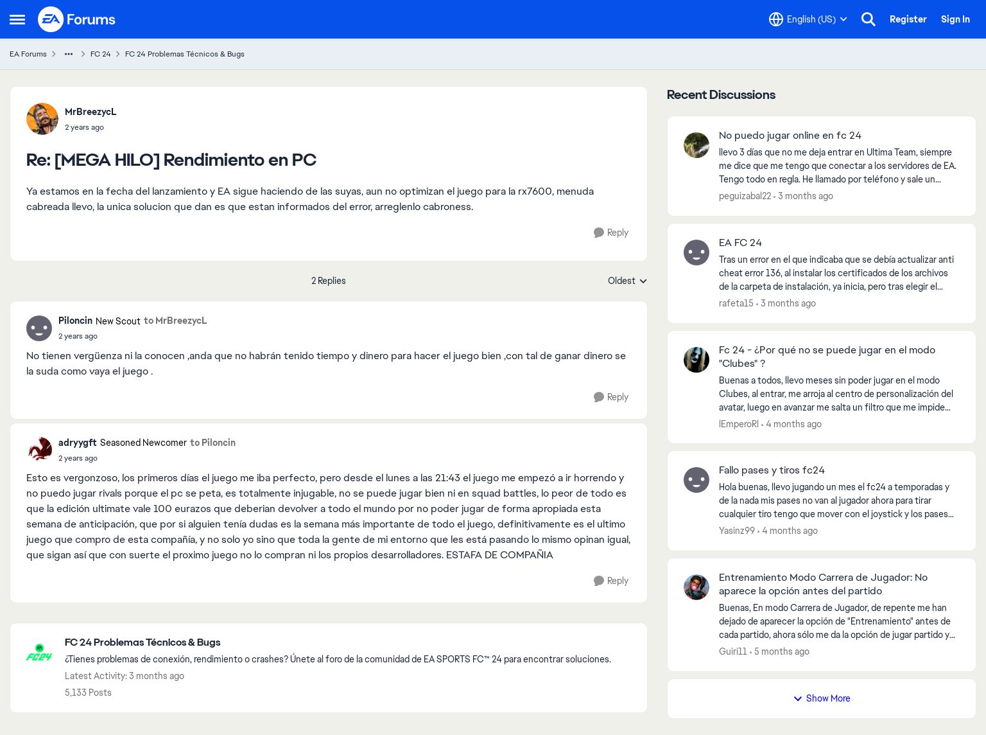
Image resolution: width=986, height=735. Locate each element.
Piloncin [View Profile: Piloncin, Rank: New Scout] (75, 320)
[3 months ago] (803, 196)
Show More (822, 698)
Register (908, 19)
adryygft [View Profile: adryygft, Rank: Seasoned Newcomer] (77, 442)
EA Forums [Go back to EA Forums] (28, 54)
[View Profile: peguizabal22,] (696, 145)
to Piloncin (213, 442)
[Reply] (611, 233)
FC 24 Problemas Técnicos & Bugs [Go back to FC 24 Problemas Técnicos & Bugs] (185, 54)
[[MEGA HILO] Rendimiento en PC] (91, 127)
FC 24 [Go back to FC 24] (101, 54)
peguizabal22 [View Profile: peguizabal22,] (745, 196)
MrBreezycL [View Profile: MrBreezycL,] (91, 112)
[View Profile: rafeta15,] (696, 252)
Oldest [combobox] (628, 281)
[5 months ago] (779, 652)
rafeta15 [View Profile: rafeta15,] (736, 303)
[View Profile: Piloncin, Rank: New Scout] (39, 328)
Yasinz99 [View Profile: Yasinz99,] (737, 530)
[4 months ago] (791, 423)
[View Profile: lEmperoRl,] (696, 360)
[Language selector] (808, 19)
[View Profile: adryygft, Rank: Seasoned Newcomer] (39, 450)
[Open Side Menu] (17, 19)
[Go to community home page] (77, 19)
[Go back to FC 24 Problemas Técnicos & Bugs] (338, 643)
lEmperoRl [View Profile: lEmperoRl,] (739, 423)
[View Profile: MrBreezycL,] (42, 119)
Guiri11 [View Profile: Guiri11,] (733, 651)
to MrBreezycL (175, 320)
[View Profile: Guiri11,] (696, 587)
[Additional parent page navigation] (68, 54)
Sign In (955, 19)
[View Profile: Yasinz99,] (696, 480)
